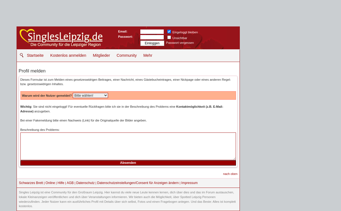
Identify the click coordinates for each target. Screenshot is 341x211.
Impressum (189, 183)
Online (50, 183)
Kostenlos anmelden (68, 55)
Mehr (147, 55)
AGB (70, 183)
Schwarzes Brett (31, 183)
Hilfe (61, 183)
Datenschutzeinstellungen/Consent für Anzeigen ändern (138, 183)
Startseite (35, 55)
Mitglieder (101, 55)
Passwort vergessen (180, 42)
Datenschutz (85, 183)
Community (127, 55)
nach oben (230, 173)
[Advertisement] (282, 60)
